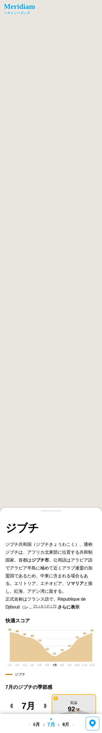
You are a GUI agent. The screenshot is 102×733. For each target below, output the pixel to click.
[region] (51, 256)
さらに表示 (68, 607)
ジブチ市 (40, 560)
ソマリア (75, 583)
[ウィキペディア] (45, 606)
